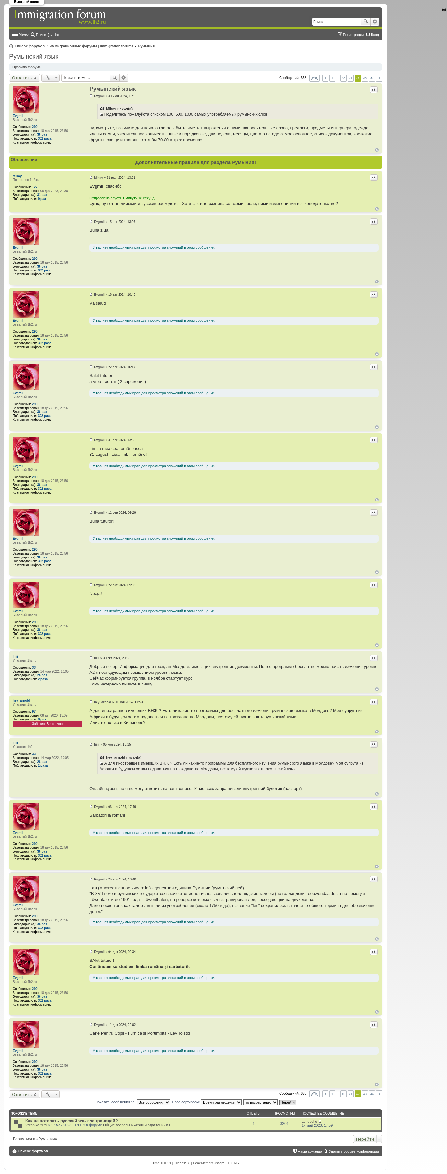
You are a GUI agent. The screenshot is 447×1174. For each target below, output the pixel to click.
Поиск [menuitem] (41, 35)
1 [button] (332, 78)
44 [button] (372, 78)
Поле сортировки (207, 1102)
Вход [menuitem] (375, 35)
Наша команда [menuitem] (310, 1151)
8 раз (42, 719)
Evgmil (18, 116)
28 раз (42, 675)
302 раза (45, 138)
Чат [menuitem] (56, 35)
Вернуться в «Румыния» (35, 1139)
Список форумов (30, 46)
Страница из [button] (314, 78)
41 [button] (350, 78)
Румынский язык (33, 56)
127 (35, 187)
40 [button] (343, 78)
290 (35, 127)
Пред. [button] (325, 78)
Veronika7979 (36, 1125)
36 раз (42, 134)
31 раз (42, 195)
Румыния (146, 46)
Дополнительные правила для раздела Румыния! (195, 162)
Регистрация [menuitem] (353, 35)
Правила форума (26, 67)
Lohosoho (309, 1121)
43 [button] (365, 78)
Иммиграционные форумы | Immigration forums (91, 46)
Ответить (22, 78)
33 (34, 667)
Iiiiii (15, 656)
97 (34, 711)
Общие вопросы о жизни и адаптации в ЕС (138, 1125)
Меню (24, 34)
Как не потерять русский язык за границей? (71, 1120)
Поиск (366, 22)
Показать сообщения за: (132, 1102)
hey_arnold (21, 700)
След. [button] (379, 78)
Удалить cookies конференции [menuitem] (354, 1151)
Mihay (17, 176)
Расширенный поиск (375, 22)
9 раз (42, 199)
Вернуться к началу (377, 150)
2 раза (43, 679)
